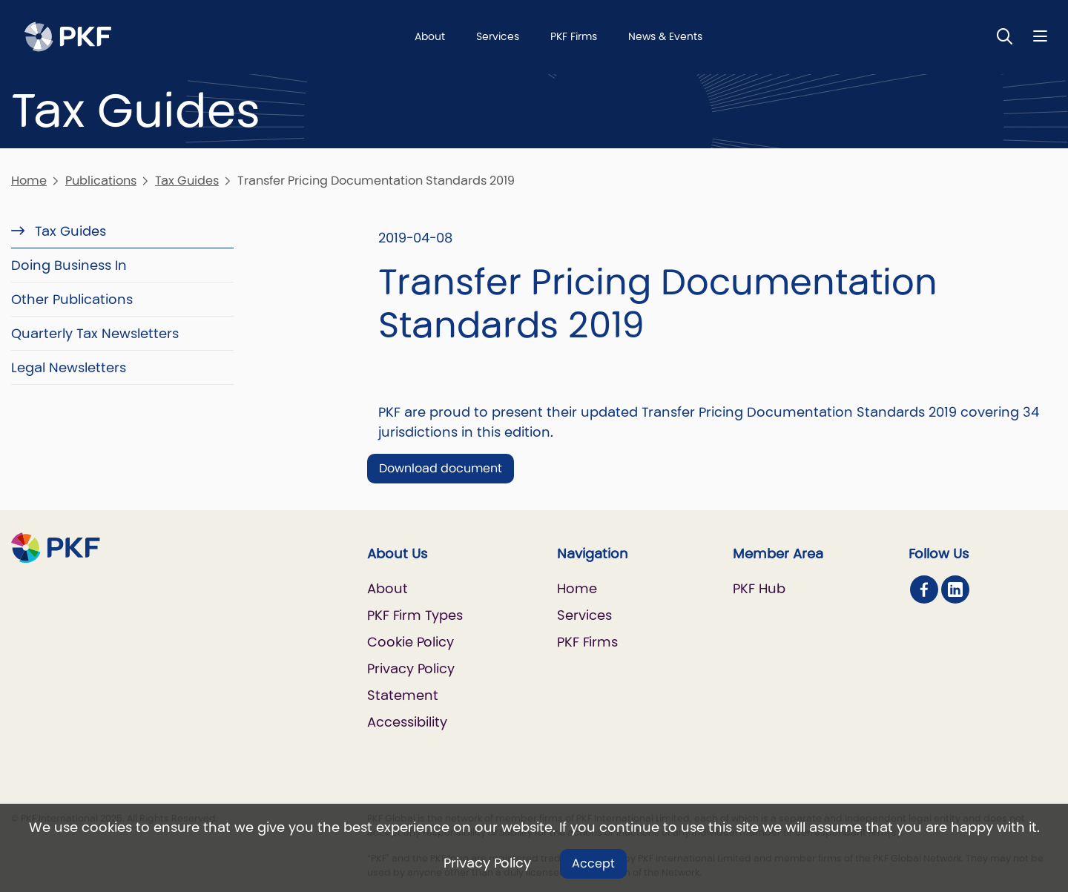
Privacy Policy (487, 862)
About (430, 36)
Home (29, 180)
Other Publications (72, 299)
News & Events (665, 36)
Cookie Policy (410, 641)
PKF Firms (573, 36)
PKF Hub (759, 588)
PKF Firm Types (415, 615)
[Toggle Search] (1005, 36)
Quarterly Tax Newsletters (95, 333)
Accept (593, 863)
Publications (100, 180)
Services (497, 36)
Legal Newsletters (68, 367)
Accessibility (407, 722)
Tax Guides (187, 180)
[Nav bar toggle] (1040, 36)
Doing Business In (69, 265)
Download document (440, 468)
